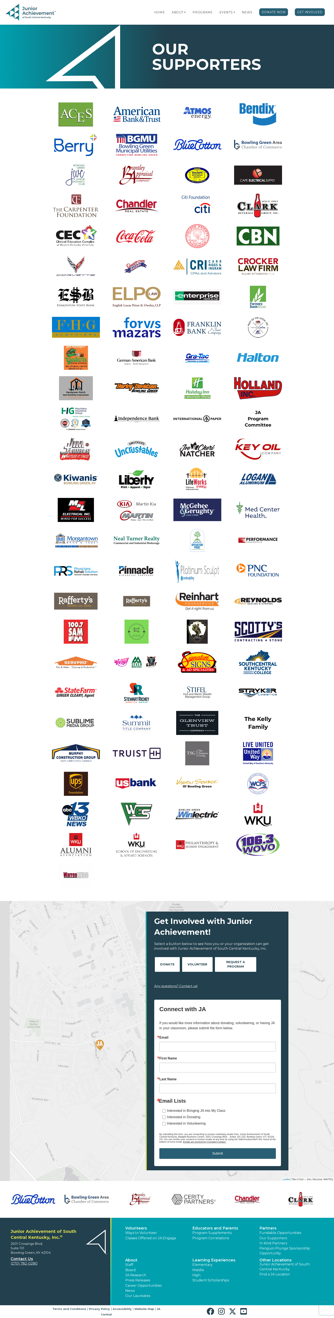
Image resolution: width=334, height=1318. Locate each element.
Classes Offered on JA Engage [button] (150, 1238)
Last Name (168, 1079)
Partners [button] (267, 1228)
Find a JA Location (274, 1274)
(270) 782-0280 (24, 1263)
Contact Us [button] (22, 1259)
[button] (185, 12)
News (247, 12)
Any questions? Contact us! (175, 986)
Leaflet (286, 1179)
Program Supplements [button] (212, 1233)
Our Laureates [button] (137, 1296)
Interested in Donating (183, 1117)
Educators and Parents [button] (215, 1228)
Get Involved (309, 12)
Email (163, 1037)
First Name (168, 1058)
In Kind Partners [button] (273, 1243)
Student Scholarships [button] (210, 1280)
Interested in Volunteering (186, 1123)
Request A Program (235, 964)
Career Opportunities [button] (143, 1286)
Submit (217, 1153)
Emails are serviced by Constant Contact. (204, 1142)
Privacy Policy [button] (99, 1309)
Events (226, 12)
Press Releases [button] (137, 1280)
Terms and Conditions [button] (69, 1309)
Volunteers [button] (136, 1228)
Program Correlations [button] (210, 1238)
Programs (202, 12)
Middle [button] (198, 1270)
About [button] (131, 1260)
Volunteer (197, 964)
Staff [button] (129, 1265)
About (177, 12)
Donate (167, 964)
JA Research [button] (135, 1275)
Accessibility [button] (122, 1309)
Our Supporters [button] (273, 1238)
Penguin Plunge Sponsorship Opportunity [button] (284, 1250)
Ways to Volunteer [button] (141, 1233)
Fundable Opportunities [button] (280, 1233)
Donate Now (274, 12)
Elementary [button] (202, 1265)
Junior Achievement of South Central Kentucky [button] (284, 1266)
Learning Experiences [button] (213, 1260)
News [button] (130, 1291)
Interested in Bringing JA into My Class (196, 1110)
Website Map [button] (144, 1309)
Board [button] (130, 1270)
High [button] (196, 1275)
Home (159, 12)
